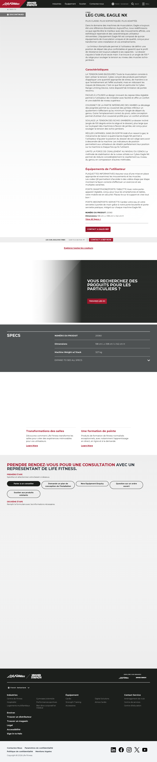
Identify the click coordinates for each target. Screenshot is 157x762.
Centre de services (132, 702)
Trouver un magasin (17, 721)
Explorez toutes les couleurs (78, 248)
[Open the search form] (135, 4)
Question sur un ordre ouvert (126, 485)
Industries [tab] (56, 4)
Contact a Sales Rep (98, 229)
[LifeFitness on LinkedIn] (113, 750)
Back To (11, 9)
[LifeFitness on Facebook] (121, 750)
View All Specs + (93, 219)
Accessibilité (13, 729)
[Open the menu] (145, 4)
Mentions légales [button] (44, 751)
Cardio (68, 699)
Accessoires (70, 706)
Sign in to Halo (14, 733)
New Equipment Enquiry (92, 484)
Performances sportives (46, 702)
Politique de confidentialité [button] (20, 751)
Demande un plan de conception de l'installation (58, 485)
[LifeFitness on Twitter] (137, 750)
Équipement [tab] (70, 4)
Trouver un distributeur (19, 717)
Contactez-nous (97, 4)
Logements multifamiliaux (18, 706)
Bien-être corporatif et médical (46, 707)
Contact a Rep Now (101, 240)
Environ (11, 713)
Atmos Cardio (100, 702)
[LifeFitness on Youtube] (144, 750)
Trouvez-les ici (97, 301)
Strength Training (73, 702)
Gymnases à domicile (45, 699)
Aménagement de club (134, 699)
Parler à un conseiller (24, 484)
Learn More (32, 445)
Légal (10, 725)
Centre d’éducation (132, 706)
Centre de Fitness (14, 699)
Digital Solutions (102, 699)
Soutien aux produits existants (23, 494)
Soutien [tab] (82, 4)
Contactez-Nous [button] (14, 748)
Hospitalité (11, 702)
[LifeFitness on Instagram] (129, 750)
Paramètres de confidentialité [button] (39, 748)
